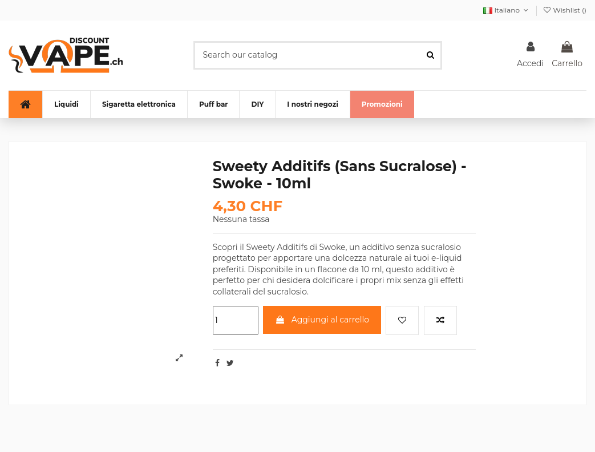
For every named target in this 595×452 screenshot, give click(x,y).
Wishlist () (564, 10)
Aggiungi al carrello (322, 319)
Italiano (506, 10)
